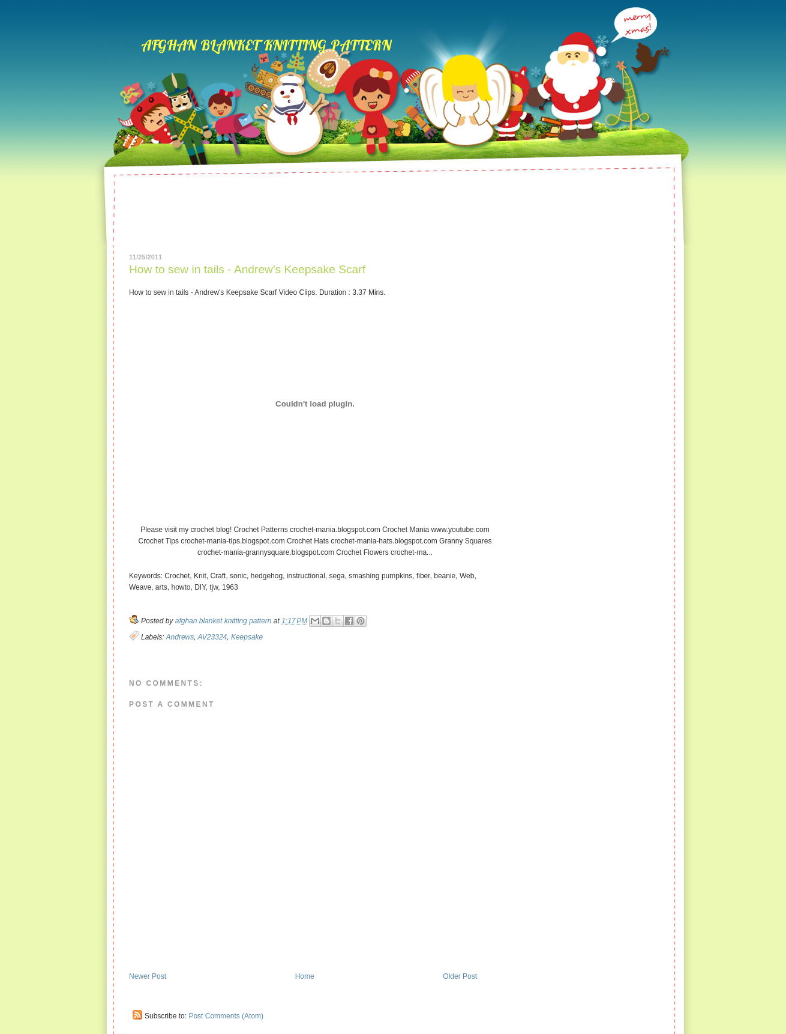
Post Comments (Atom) (225, 1016)
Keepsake (247, 637)
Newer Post (147, 976)
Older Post (460, 976)
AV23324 (212, 637)
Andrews (180, 637)
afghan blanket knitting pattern (266, 43)
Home (304, 976)
